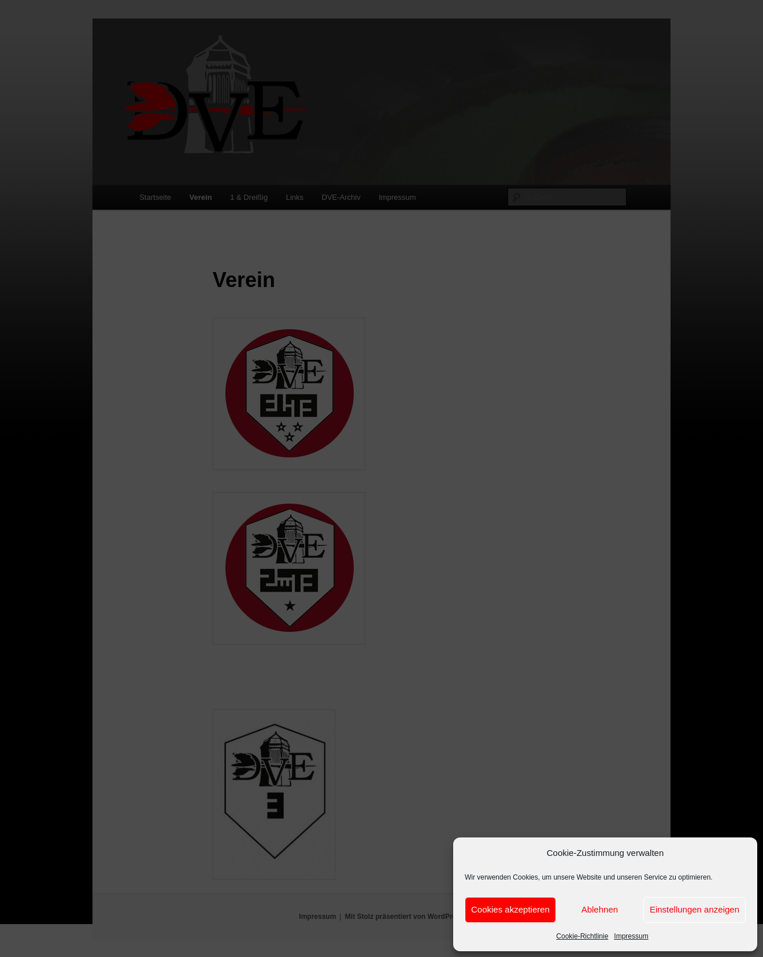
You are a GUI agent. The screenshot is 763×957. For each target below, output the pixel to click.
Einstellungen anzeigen (694, 909)
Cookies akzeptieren (510, 909)
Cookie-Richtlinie (582, 936)
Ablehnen (599, 909)
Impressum (631, 936)
